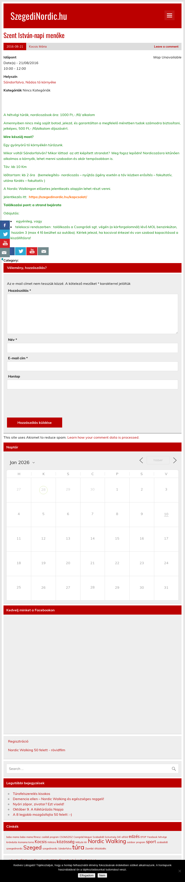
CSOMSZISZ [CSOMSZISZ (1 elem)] (66, 837)
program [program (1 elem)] (140, 842)
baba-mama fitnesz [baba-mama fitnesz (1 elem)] (30, 837)
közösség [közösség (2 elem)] (66, 841)
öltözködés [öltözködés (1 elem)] (100, 848)
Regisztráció (18, 741)
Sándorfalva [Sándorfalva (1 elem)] (64, 848)
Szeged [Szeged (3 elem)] (32, 847)
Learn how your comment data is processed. (103, 437)
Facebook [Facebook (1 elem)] (152, 837)
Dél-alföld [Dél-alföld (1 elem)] (122, 837)
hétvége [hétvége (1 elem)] (162, 837)
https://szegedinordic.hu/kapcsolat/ (58, 197)
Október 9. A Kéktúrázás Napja (38, 809)
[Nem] (179, 871)
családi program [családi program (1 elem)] (50, 837)
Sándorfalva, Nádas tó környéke (29, 82)
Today (158, 460)
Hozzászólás (19, 290)
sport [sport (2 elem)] (151, 841)
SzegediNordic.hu (38, 15)
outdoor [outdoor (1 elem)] (131, 842)
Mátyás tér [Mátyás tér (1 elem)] (81, 842)
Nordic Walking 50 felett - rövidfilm (36, 750)
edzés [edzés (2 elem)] (134, 836)
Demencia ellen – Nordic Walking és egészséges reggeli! (58, 799)
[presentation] (40, 403)
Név (12, 339)
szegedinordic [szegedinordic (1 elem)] (50, 848)
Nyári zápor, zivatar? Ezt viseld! (38, 804)
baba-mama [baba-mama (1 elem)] (12, 837)
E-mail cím (18, 358)
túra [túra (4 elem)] (78, 847)
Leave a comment (166, 46)
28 (43, 489)
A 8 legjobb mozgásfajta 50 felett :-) (42, 814)
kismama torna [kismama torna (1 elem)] (26, 842)
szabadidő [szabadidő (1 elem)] (162, 842)
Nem (102, 875)
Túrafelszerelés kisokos (31, 793)
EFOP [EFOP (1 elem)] (143, 837)
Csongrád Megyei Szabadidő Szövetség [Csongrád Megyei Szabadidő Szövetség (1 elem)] (95, 837)
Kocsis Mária (38, 46)
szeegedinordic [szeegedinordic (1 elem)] (14, 848)
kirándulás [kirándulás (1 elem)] (11, 842)
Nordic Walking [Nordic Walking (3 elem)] (107, 841)
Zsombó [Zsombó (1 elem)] (89, 848)
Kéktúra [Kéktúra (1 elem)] (52, 842)
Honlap (14, 376)
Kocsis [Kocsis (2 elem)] (41, 841)
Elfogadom (87, 875)
